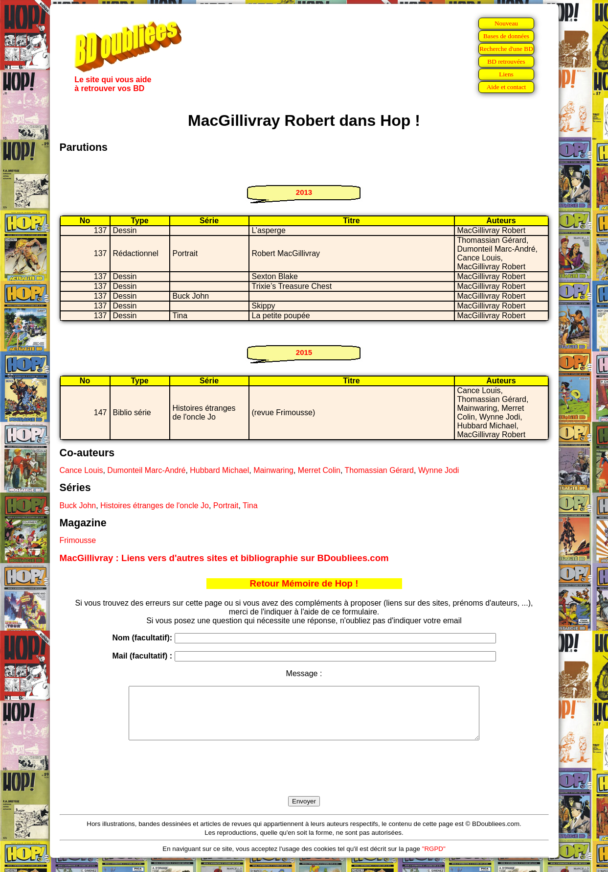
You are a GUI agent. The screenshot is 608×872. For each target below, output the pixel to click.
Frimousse (78, 540)
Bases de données (506, 36)
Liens (506, 74)
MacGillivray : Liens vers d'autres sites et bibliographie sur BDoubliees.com (224, 558)
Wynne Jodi (438, 470)
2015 (304, 352)
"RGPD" (434, 859)
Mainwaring (273, 470)
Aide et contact (506, 87)
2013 (304, 192)
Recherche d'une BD (506, 48)
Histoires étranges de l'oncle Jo (154, 505)
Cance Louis (81, 470)
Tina (250, 505)
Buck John (78, 505)
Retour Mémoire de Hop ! (304, 583)
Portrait (226, 505)
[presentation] (304, 779)
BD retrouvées (506, 61)
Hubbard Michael (219, 470)
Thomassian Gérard (379, 470)
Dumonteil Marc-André (146, 470)
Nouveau (506, 23)
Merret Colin (319, 470)
